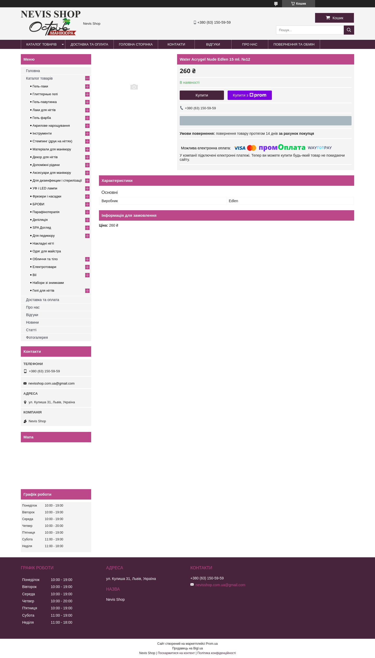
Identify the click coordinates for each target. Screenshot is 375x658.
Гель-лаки (40, 86)
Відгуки (213, 44)
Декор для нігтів (45, 157)
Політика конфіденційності (216, 653)
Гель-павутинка (45, 102)
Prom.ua (212, 644)
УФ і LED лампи (45, 188)
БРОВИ (38, 204)
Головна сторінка (136, 44)
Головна (33, 71)
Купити (202, 95)
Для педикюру (44, 236)
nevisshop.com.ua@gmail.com (51, 383)
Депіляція (40, 220)
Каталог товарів (41, 44)
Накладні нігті (43, 243)
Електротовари (44, 267)
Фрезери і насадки (47, 196)
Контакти (176, 44)
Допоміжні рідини (46, 165)
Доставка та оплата (89, 44)
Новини (32, 322)
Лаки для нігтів (44, 110)
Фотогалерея (37, 337)
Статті (31, 330)
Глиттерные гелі (45, 94)
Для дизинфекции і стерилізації (57, 180)
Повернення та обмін (294, 44)
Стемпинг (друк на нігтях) (52, 141)
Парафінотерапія (46, 212)
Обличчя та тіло (45, 259)
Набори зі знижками (48, 283)
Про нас (250, 44)
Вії (34, 275)
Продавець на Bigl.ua (187, 648)
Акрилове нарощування (51, 125)
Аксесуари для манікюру (52, 173)
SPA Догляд (42, 227)
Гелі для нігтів (43, 290)
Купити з (249, 95)
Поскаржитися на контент (176, 653)
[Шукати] (349, 30)
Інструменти (42, 133)
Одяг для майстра (47, 251)
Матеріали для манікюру (52, 149)
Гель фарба (42, 118)
